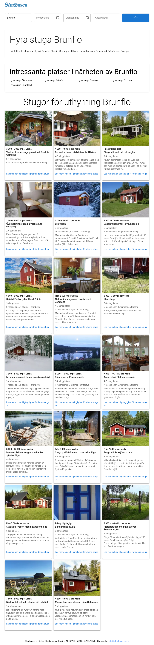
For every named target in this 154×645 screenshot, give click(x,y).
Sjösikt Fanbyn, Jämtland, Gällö (23, 299)
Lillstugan (60, 223)
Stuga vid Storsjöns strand (118, 452)
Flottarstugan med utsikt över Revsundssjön (120, 528)
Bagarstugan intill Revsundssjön (121, 223)
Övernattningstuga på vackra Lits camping (24, 225)
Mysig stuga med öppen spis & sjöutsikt (28, 377)
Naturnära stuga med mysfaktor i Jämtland (73, 300)
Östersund (101, 51)
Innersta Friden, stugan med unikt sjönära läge (24, 454)
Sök (135, 18)
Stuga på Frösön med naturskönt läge (75, 452)
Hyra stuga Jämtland (21, 85)
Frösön (112, 51)
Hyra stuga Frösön (53, 80)
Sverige (125, 51)
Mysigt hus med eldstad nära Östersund (77, 602)
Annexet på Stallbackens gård (120, 377)
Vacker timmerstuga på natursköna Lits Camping (27, 153)
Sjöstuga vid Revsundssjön (69, 377)
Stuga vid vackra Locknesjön (119, 152)
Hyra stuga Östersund (21, 80)
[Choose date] (58, 18)
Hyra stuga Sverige (88, 80)
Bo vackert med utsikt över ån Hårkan (75, 152)
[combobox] (16, 18)
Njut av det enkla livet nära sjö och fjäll (27, 602)
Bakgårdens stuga (65, 526)
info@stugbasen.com (118, 641)
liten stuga (109, 299)
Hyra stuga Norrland (122, 80)
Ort (8, 13)
